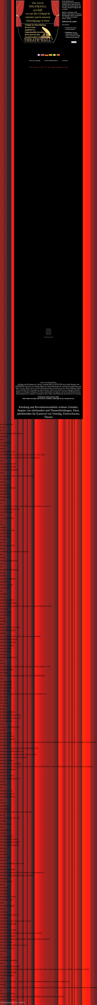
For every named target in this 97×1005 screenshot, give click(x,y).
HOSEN (2, 663)
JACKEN (2, 730)
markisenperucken (5, 809)
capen (1, 515)
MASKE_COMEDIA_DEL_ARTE (10, 818)
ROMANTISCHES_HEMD (8, 896)
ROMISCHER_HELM (6, 899)
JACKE (2, 724)
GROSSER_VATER (5, 612)
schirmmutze (3, 911)
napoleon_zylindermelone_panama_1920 (11, 863)
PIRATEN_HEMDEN (6, 881)
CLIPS (2, 524)
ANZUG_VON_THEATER (8, 466)
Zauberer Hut (4, 436)
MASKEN (3, 448)
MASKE (2, 815)
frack (1, 566)
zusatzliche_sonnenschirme (7, 999)
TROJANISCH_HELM (6, 975)
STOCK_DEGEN (5, 957)
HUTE (2, 678)
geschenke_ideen (5, 588)
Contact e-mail (48, 64)
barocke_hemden (5, 485)
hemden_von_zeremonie (7, 645)
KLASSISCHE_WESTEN (7, 739)
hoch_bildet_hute (5, 651)
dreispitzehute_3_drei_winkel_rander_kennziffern (14, 551)
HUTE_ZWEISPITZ (6, 687)
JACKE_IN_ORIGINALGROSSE (10, 727)
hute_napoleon (4, 697)
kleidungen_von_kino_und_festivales (10, 763)
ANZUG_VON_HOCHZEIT (8, 463)
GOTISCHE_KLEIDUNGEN (8, 603)
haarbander (3, 621)
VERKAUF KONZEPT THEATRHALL (11, 433)
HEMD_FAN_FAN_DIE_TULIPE (10, 627)
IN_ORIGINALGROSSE (7, 712)
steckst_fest (3, 951)
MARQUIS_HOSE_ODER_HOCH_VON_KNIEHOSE (16, 812)
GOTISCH (3, 597)
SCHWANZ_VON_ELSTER (8, 930)
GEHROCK (3, 575)
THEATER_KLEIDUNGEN (8, 972)
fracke (2, 563)
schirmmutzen (4, 918)
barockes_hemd (4, 491)
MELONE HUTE (5, 830)
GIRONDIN (3, 594)
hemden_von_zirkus (5, 648)
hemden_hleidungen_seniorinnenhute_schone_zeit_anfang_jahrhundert (20, 636)
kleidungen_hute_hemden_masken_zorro (11, 751)
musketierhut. (4, 854)
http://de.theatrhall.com (6, 424)
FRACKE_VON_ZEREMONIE (9, 569)
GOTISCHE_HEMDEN (7, 600)
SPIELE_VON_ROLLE (7, 948)
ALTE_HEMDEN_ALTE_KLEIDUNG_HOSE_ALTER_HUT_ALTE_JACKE (22, 454)
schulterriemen (4, 927)
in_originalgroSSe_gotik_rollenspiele (10, 715)
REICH (2, 884)
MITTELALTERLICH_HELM (9, 839)
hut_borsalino (4, 672)
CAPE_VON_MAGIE (6, 512)
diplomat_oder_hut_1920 (7, 545)
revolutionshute (4, 893)
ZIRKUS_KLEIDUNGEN (7, 993)
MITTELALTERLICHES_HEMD (9, 842)
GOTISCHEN (4, 609)
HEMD (2, 439)
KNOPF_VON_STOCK (7, 775)
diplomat (2, 542)
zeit (1, 990)
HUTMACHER (4, 706)
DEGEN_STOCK (5, 536)
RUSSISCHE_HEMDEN (7, 905)
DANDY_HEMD (5, 533)
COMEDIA (3, 527)
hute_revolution (4, 703)
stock (1, 954)
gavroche (2, 572)
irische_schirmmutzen (6, 721)
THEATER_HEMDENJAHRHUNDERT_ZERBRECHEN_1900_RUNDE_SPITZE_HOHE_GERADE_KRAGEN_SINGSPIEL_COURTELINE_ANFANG (44, 969)
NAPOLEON (4, 860)
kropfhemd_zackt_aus (6, 790)
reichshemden (4, 887)
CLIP (1, 521)
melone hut (3, 833)
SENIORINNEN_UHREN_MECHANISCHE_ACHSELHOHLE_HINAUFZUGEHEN (25, 939)
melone (2, 827)
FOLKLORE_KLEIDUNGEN (8, 560)
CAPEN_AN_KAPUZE (7, 518)
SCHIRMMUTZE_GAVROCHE (9, 915)
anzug (1, 460)
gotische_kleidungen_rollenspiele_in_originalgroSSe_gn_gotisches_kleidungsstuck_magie (25, 606)
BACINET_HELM (5, 479)
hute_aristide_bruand (6, 681)
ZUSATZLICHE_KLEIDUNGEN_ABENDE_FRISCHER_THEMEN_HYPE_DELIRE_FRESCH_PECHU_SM (32, 996)
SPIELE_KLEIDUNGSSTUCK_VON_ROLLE (13, 945)
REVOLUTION (4, 890)
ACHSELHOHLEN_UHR (7, 451)
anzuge (2, 472)
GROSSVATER (4, 615)
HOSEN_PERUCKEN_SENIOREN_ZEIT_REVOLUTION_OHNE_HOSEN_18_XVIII (25, 666)
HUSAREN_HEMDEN (6, 669)
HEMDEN (3, 633)
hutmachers (3, 709)
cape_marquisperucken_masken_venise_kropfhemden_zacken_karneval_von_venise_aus (25, 506)
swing (1, 963)
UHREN (2, 978)
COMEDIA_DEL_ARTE (7, 530)
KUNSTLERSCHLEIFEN (7, 796)
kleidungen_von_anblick (7, 760)
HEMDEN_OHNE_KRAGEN (8, 639)
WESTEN (3, 984)
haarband (2, 618)
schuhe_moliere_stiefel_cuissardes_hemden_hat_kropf (15, 921)
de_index (2, 427)
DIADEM (3, 539)
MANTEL (3, 802)
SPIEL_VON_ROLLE (6, 942)
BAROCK (3, 482)
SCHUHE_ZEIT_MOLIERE (8, 924)
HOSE (2, 660)
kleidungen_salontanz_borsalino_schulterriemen (13, 757)
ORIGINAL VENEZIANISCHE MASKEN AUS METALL (17, 875)
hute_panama (4, 700)
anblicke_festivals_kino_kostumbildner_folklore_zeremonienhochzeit (20, 457)
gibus (1, 591)
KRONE (2, 781)
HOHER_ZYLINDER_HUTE (8, 657)
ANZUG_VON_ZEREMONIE (9, 469)
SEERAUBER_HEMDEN (7, 936)
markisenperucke (5, 806)
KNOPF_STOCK (5, 772)
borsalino (2, 500)
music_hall (3, 851)
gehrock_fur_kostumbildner (8, 578)
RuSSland (3, 908)
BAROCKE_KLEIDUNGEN (8, 488)
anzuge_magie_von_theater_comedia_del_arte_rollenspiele (17, 475)
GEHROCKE (4, 581)
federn (2, 554)
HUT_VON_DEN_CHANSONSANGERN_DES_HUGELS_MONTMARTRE (22, 675)
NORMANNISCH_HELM (7, 869)
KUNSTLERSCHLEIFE (7, 793)
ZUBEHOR (3, 445)
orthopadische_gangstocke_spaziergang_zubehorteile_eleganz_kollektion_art (22, 872)
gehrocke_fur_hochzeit (6, 584)
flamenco (2, 557)
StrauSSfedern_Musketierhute (8, 960)
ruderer (2, 902)
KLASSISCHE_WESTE (7, 736)
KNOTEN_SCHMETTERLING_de (10, 778)
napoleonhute (4, 866)
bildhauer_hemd (4, 497)
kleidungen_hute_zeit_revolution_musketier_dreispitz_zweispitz (18, 754)
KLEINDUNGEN (5, 442)
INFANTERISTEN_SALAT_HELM (10, 718)
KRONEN (3, 784)
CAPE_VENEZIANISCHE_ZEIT (9, 509)
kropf (1, 787)
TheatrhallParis (74, 45)
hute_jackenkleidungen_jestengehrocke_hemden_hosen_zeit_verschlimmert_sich (23, 693)
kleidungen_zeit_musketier (7, 769)
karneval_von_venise (6, 733)
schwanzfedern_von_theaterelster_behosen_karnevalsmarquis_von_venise (21, 933)
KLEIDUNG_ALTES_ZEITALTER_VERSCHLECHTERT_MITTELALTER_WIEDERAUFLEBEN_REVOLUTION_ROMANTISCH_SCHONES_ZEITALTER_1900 (48, 742)
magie (1, 799)
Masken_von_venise (6, 824)
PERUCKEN (3, 878)
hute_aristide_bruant (6, 684)
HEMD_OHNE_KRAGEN (7, 630)
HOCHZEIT (3, 654)
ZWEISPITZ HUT (5, 494)
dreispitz (2, 548)
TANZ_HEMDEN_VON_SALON (10, 966)
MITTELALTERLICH (6, 836)
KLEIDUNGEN (4, 745)
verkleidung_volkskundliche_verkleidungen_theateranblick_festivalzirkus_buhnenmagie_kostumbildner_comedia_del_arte (35, 981)
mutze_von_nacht (5, 857)
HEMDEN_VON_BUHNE (7, 642)
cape (1, 503)
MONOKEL (3, 848)
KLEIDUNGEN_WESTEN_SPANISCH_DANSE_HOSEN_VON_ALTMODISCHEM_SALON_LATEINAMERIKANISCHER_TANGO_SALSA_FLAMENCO (46, 766)
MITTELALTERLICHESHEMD (9, 845)
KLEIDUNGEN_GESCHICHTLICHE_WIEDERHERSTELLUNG (19, 748)
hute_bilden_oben (5, 690)
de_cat (2, 430)
